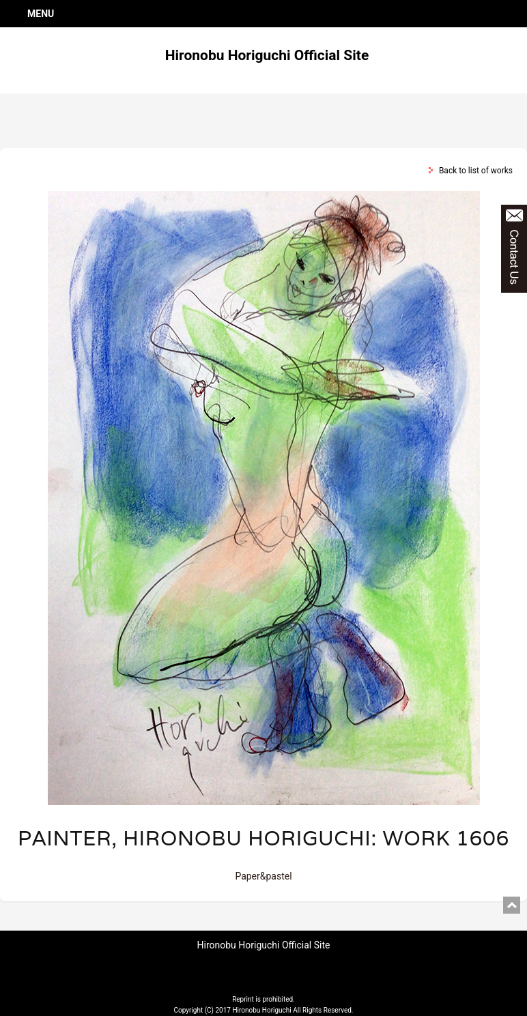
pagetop (511, 905)
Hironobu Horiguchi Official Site (267, 55)
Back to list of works (476, 170)
